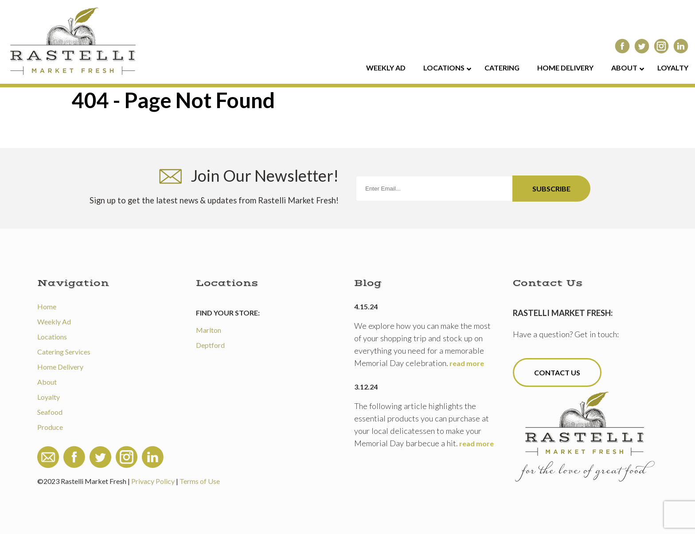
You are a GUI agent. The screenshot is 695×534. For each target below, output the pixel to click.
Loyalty (48, 397)
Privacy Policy (153, 481)
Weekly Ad (54, 321)
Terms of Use (200, 481)
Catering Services (63, 351)
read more (466, 363)
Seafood (49, 412)
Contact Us (557, 372)
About (47, 382)
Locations (52, 336)
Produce (50, 427)
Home (46, 306)
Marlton (208, 330)
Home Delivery (60, 366)
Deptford (210, 345)
